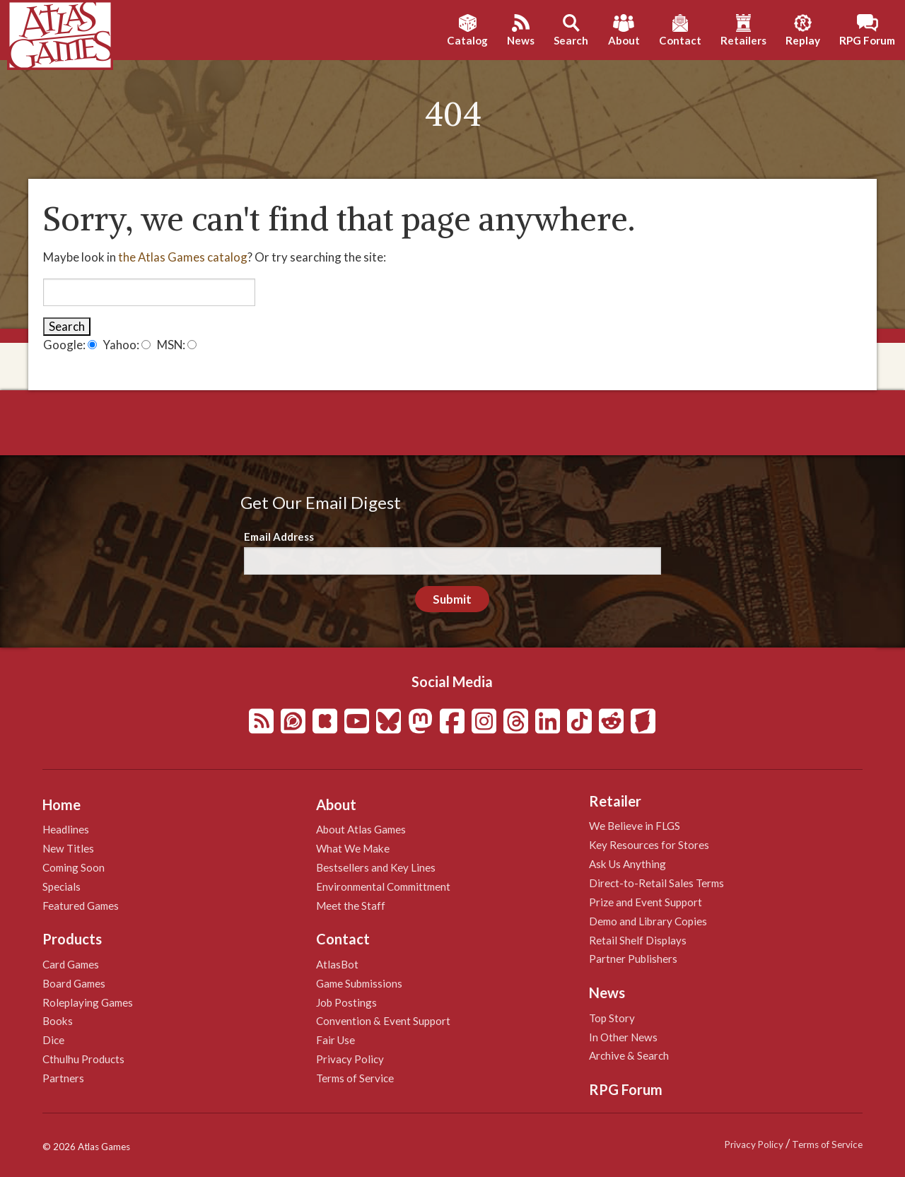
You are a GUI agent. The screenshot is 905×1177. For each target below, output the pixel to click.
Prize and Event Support (645, 902)
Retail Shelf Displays (638, 940)
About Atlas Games (361, 829)
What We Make (353, 848)
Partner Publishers (633, 958)
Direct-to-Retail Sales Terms (656, 883)
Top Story (612, 1018)
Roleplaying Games (87, 1002)
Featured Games (80, 905)
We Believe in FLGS (634, 825)
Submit (452, 599)
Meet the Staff (350, 905)
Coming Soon (73, 867)
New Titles (68, 848)
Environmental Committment (383, 886)
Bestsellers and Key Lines (376, 867)
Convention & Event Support (383, 1020)
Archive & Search (629, 1055)
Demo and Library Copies (648, 921)
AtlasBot (337, 964)
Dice (53, 1039)
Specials (61, 886)
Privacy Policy (350, 1059)
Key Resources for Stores (649, 844)
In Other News (623, 1037)
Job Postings (346, 1002)
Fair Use (335, 1039)
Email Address (279, 536)
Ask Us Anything (627, 863)
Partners (63, 1078)
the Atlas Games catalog (182, 257)
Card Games (70, 964)
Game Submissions (359, 983)
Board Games (73, 983)
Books (57, 1020)
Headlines (65, 829)
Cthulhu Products (83, 1059)
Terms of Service (355, 1078)
